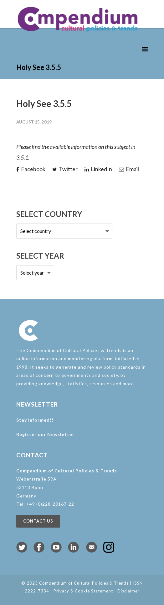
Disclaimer (128, 590)
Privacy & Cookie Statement (83, 590)
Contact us (38, 520)
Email (129, 169)
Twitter (65, 169)
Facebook (30, 169)
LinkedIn (98, 169)
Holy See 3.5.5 (44, 103)
